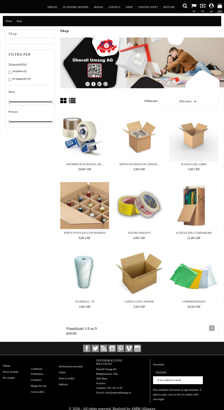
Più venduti (9, 377)
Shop (129, 7)
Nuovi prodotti (10, 371)
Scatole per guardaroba (194, 233)
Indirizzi (63, 384)
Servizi (52, 7)
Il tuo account (74, 360)
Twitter (95, 348)
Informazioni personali (71, 366)
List (72, 102)
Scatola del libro (194, 164)
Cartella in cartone (139, 301)
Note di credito (66, 378)
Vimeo (129, 348)
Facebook (87, 348)
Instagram (137, 348)
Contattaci (36, 380)
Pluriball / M (84, 301)
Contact (114, 7)
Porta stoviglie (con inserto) (85, 233)
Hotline (169, 7)
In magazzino (22, 78)
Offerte (6, 365)
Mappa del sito (38, 386)
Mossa (98, 7)
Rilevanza (189, 101)
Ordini (62, 372)
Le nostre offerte (76, 7)
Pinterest (120, 348)
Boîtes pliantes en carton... (139, 164)
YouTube (112, 348)
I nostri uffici (148, 7)
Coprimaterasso (193, 301)
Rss (103, 348)
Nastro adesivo (139, 233)
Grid (63, 100)
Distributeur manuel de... (84, 164)
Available (19, 71)
